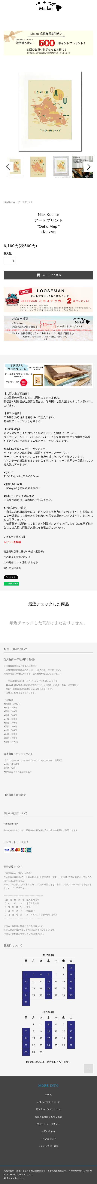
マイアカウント (48, 1139)
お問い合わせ (48, 1131)
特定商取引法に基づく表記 (48, 1117)
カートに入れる (48, 275)
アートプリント (25, 202)
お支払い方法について (48, 1102)
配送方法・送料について (48, 1109)
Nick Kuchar (9, 202)
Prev (9, 167)
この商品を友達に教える (17, 557)
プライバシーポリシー (48, 1124)
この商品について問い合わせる (21, 562)
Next (88, 167)
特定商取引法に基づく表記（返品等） (24, 551)
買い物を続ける (12, 568)
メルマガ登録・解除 (48, 1146)
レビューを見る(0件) (15, 536)
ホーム (48, 1094)
